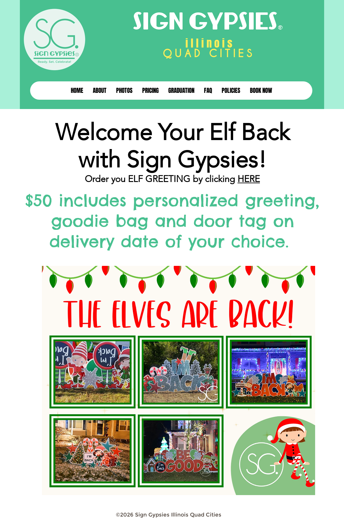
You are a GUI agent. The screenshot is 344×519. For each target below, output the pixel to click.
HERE (249, 178)
